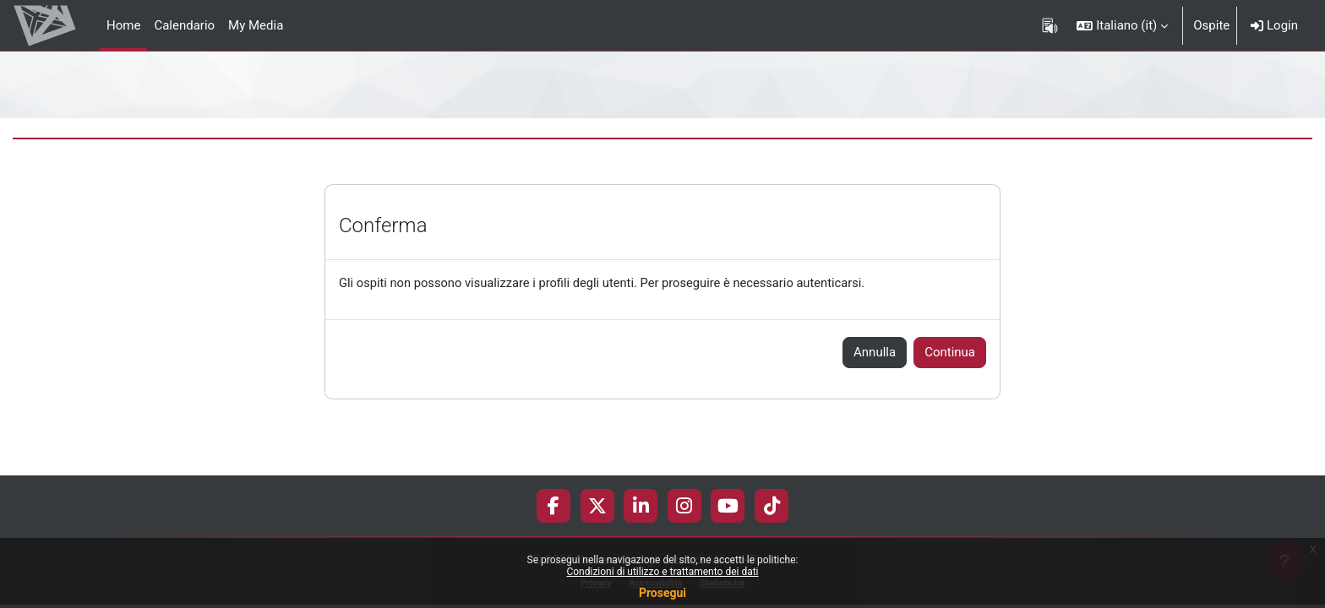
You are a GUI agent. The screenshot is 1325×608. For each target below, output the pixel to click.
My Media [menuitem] (255, 25)
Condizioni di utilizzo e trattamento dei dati (662, 572)
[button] (1122, 25)
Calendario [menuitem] (184, 25)
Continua (949, 353)
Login (1274, 25)
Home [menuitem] (123, 25)
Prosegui (662, 593)
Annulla (874, 353)
